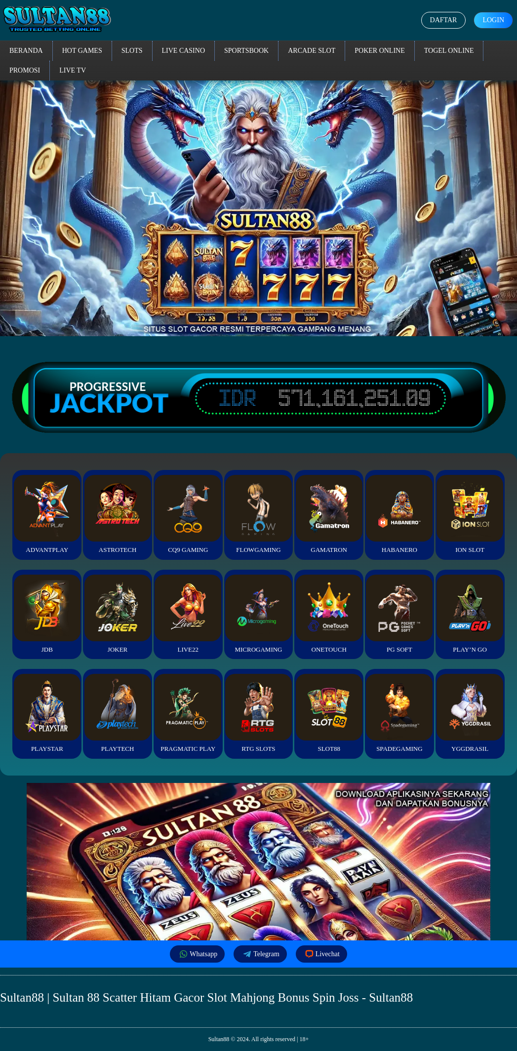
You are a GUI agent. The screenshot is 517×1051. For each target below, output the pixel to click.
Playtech (117, 713)
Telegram (260, 954)
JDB (47, 614)
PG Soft (399, 614)
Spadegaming (399, 713)
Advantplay (47, 514)
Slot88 (329, 713)
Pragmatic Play (188, 713)
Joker (117, 614)
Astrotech (117, 514)
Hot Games (82, 50)
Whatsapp (197, 954)
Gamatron (329, 514)
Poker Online (380, 50)
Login (493, 20)
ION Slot (470, 514)
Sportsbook (246, 50)
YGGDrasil (470, 713)
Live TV (72, 70)
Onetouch (329, 614)
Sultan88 (219, 1039)
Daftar (443, 20)
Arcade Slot (311, 50)
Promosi (24, 70)
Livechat (321, 954)
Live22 (188, 614)
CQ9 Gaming (188, 514)
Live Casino (183, 50)
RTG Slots (258, 713)
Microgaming (258, 614)
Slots (132, 50)
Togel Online (449, 50)
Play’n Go (470, 614)
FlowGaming (258, 514)
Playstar (47, 713)
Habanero (399, 514)
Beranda (26, 50)
